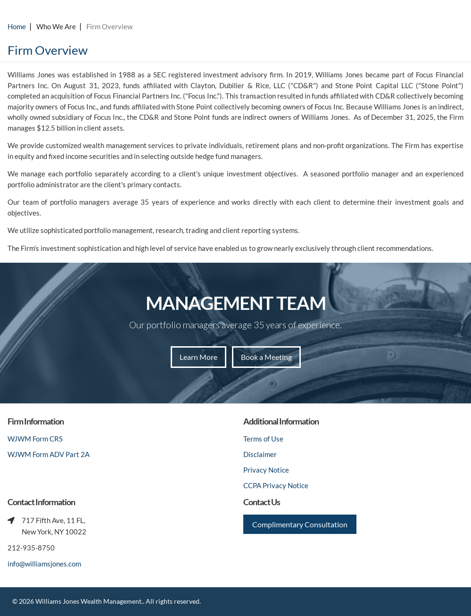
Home (17, 26)
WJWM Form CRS (35, 438)
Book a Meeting (266, 356)
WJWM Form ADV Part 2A (49, 454)
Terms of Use (263, 438)
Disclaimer (260, 454)
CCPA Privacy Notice (275, 485)
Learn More (198, 356)
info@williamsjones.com (44, 563)
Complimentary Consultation (299, 524)
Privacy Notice (266, 470)
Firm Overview (109, 26)
